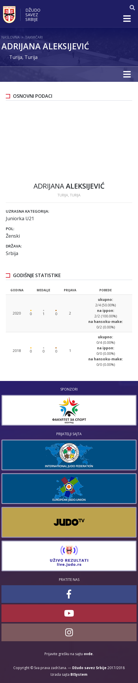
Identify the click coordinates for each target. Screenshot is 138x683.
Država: (14, 246)
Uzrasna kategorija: (27, 211)
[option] (69, 410)
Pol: (10, 228)
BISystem (78, 674)
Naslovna (10, 37)
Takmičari (34, 37)
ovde (88, 653)
